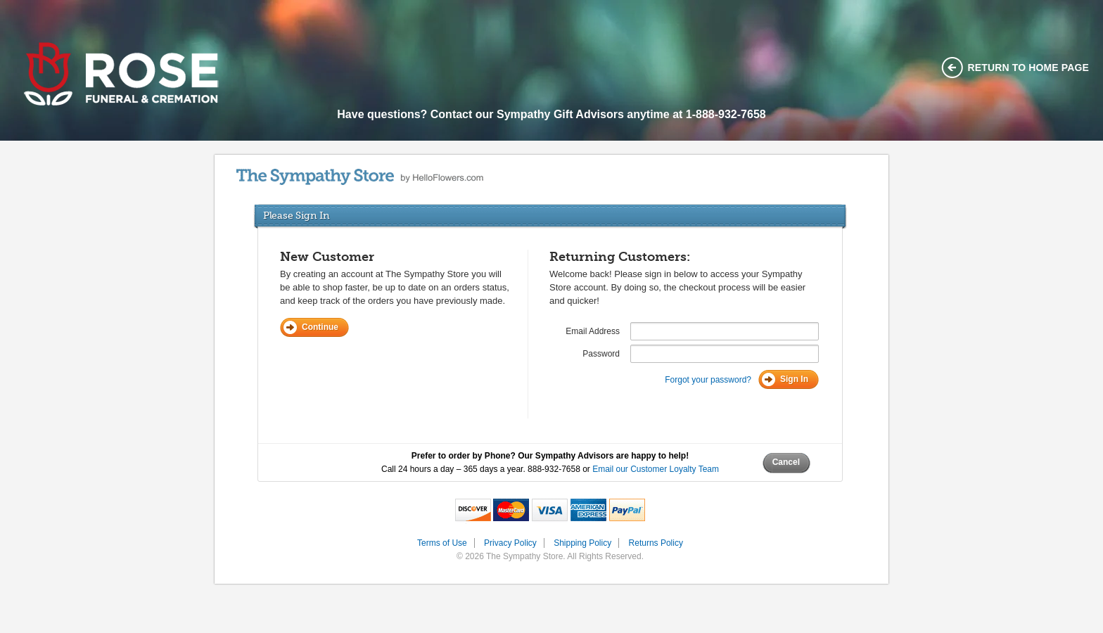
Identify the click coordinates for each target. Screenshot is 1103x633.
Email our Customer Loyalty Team (655, 469)
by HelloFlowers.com (359, 177)
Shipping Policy (582, 543)
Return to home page (1029, 67)
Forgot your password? (708, 380)
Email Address (593, 331)
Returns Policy (656, 543)
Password (601, 354)
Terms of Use (442, 543)
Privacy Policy (510, 543)
